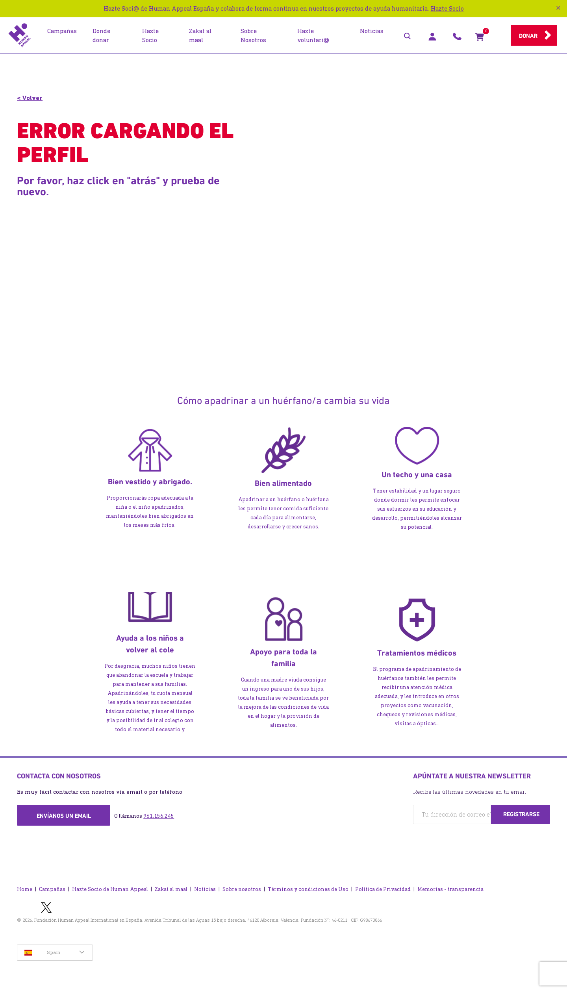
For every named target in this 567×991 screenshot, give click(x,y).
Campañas (52, 887)
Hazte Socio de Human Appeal (110, 887)
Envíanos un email (64, 815)
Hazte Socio (447, 8)
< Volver (30, 98)
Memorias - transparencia (450, 887)
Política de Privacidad (383, 887)
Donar (528, 35)
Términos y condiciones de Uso (308, 887)
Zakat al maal (171, 887)
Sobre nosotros (241, 887)
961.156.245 (158, 816)
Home (24, 887)
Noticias (205, 887)
